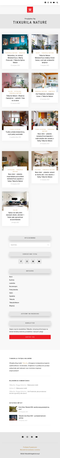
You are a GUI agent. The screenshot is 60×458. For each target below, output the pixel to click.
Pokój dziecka (15, 129)
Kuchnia (38, 169)
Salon (10, 91)
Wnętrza (22, 53)
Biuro (38, 53)
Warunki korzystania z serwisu (30, 450)
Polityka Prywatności (30, 447)
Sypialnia (17, 91)
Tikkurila (12, 299)
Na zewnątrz (13, 286)
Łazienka (12, 283)
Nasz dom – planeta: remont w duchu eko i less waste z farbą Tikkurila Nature (45, 174)
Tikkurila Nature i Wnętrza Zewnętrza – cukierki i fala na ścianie (15, 98)
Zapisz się (30, 337)
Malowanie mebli (33, 385)
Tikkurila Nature (11, 53)
